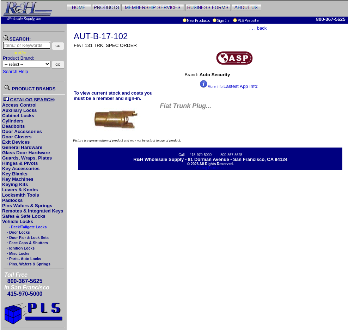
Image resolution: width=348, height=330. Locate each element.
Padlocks (12, 200)
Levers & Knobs (20, 189)
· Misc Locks (17, 253)
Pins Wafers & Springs (27, 205)
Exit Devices (16, 142)
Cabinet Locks (18, 115)
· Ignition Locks (20, 248)
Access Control (19, 105)
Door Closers (17, 136)
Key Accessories (20, 168)
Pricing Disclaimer (210, 168)
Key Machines (17, 179)
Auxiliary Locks (19, 110)
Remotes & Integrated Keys (32, 211)
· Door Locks (18, 232)
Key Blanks (15, 173)
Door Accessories (22, 131)
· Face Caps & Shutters (27, 243)
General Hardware (22, 147)
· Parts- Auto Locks (23, 259)
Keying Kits (15, 184)
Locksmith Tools (20, 195)
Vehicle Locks (17, 221)
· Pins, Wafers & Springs (28, 264)
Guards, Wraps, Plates (27, 158)
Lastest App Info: (229, 86)
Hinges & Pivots (20, 163)
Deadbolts (13, 126)
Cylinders (13, 121)
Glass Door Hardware (26, 152)
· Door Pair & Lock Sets (27, 237)
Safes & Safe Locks (23, 216)
